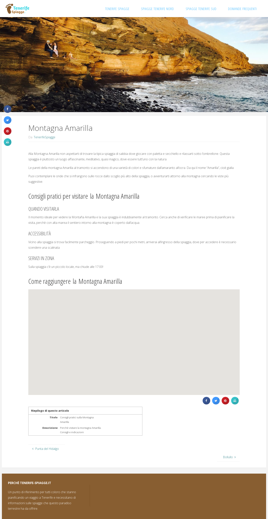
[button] (129, 343)
